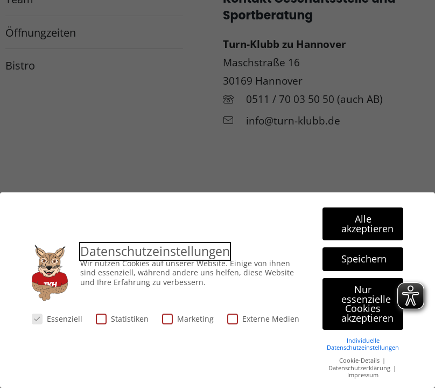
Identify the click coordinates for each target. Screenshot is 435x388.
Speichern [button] (364, 258)
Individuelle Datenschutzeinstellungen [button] (363, 344)
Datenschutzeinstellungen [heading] (155, 251)
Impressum (362, 375)
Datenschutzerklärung (360, 368)
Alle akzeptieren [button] (367, 223)
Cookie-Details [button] (360, 360)
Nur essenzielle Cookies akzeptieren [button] (367, 303)
